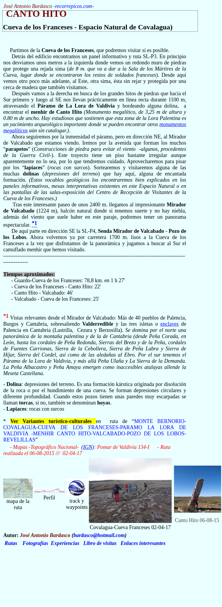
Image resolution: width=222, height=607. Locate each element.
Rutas (11, 543)
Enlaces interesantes (143, 543)
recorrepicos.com (73, 6)
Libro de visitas (100, 543)
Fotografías (35, 543)
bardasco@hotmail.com (99, 535)
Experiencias (65, 543)
